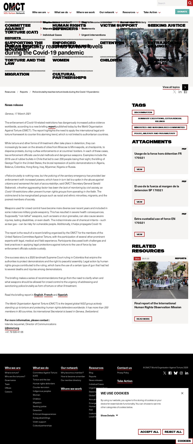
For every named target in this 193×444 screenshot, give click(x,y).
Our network (69, 367)
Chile (137, 258)
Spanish (63, 295)
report (52, 126)
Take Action (125, 381)
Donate (182, 11)
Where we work (71, 388)
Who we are (13, 367)
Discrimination (143, 112)
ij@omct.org (12, 328)
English (38, 295)
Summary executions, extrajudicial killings (160, 119)
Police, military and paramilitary (154, 133)
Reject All (173, 431)
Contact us (124, 367)
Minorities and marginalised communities (159, 127)
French (48, 295)
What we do (41, 367)
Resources (96, 367)
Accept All (149, 431)
